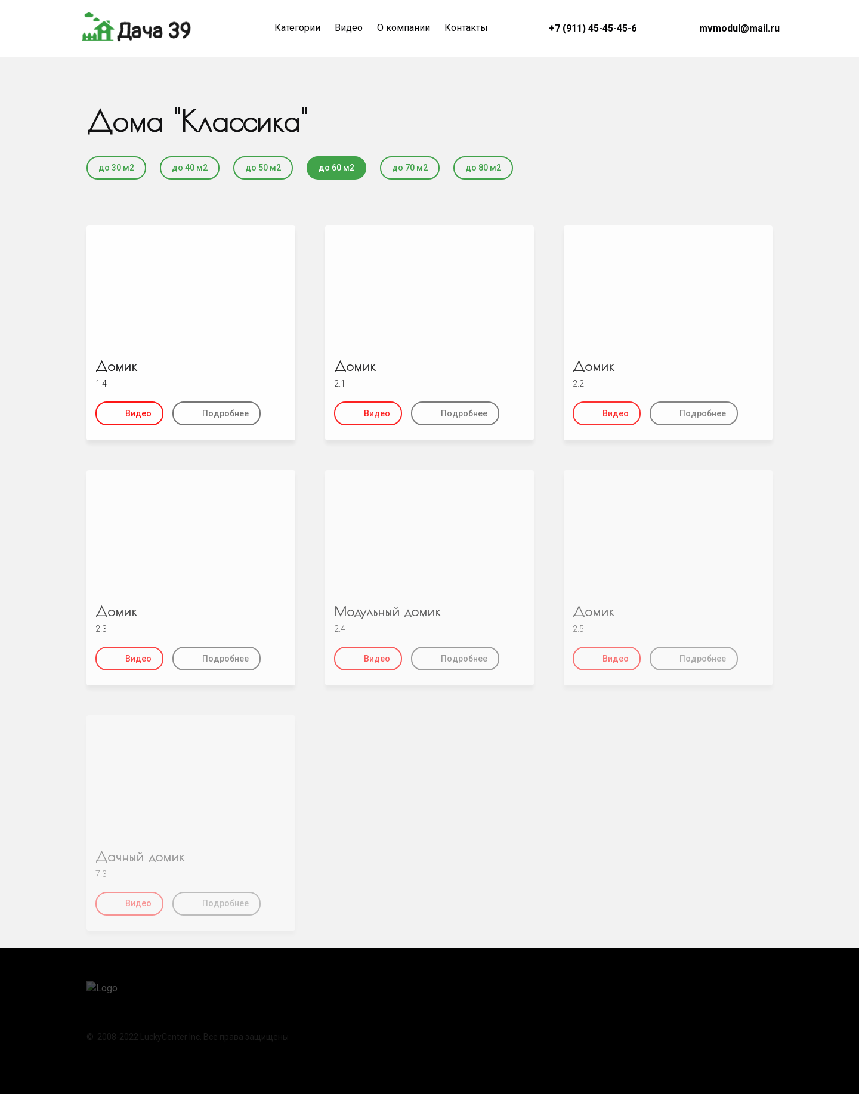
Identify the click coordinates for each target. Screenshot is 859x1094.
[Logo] (137, 28)
